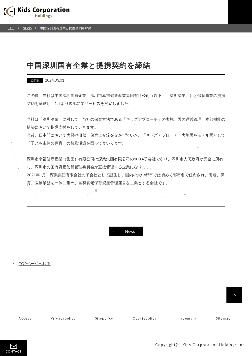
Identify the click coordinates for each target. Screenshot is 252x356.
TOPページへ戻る (35, 263)
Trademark (186, 318)
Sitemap (223, 318)
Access (25, 318)
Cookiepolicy (145, 318)
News (130, 231)
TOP (11, 28)
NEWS (27, 28)
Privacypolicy (63, 318)
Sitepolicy (104, 318)
